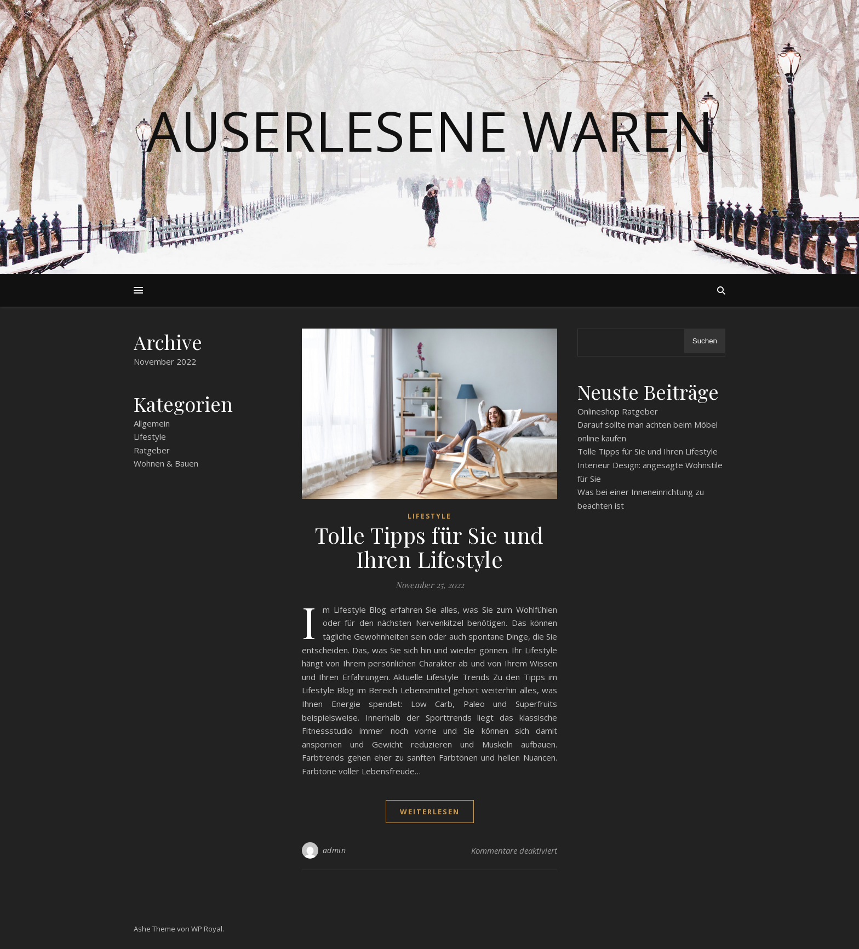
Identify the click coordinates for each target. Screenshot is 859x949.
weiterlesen (430, 811)
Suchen (704, 341)
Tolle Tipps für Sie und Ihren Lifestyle (429, 546)
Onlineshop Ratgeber (617, 411)
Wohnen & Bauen (166, 463)
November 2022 (165, 361)
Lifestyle (150, 436)
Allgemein (152, 423)
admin (334, 850)
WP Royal (206, 929)
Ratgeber (152, 450)
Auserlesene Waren (429, 130)
